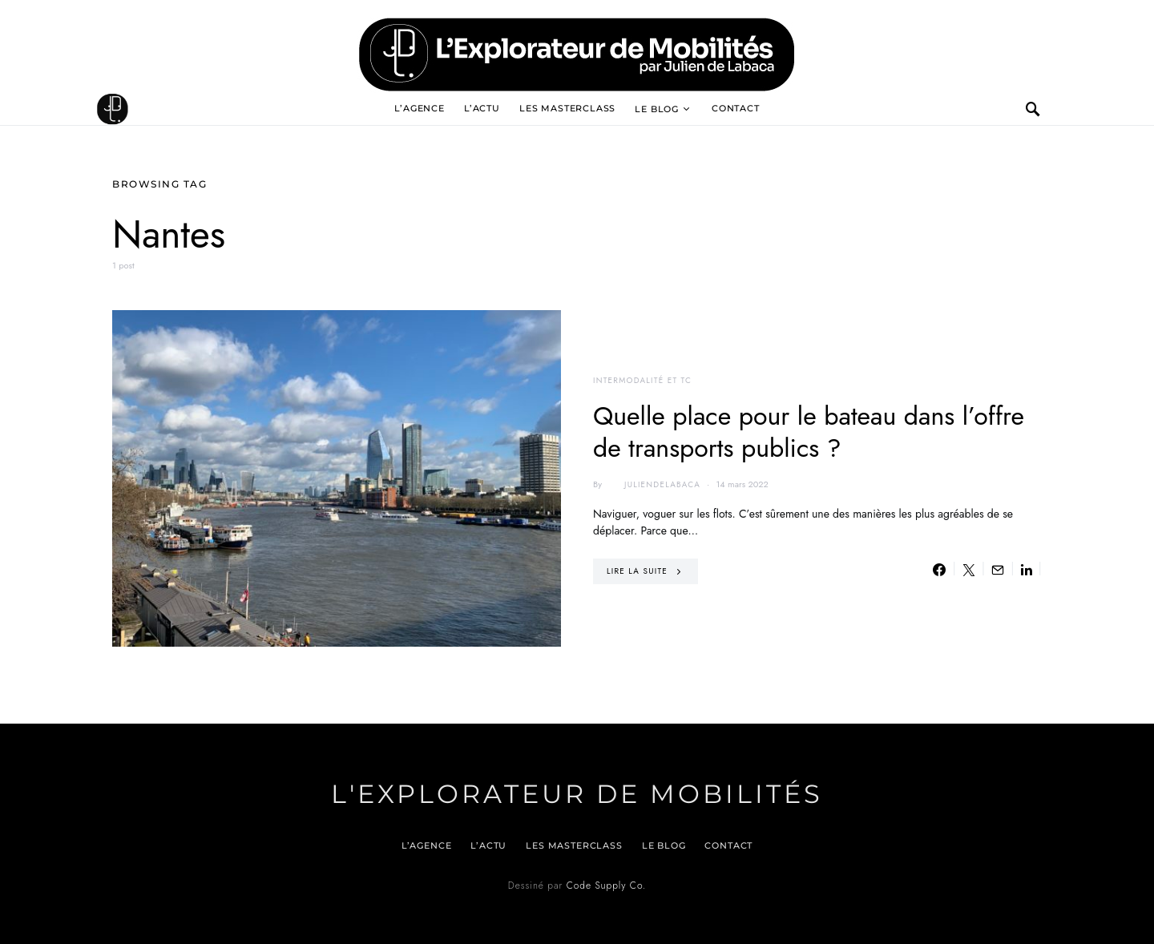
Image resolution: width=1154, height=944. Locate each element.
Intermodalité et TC (642, 380)
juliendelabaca (652, 485)
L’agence (419, 108)
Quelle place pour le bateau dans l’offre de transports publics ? (808, 431)
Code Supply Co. (606, 885)
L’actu (482, 108)
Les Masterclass (567, 108)
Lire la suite (637, 571)
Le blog (657, 109)
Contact (736, 108)
